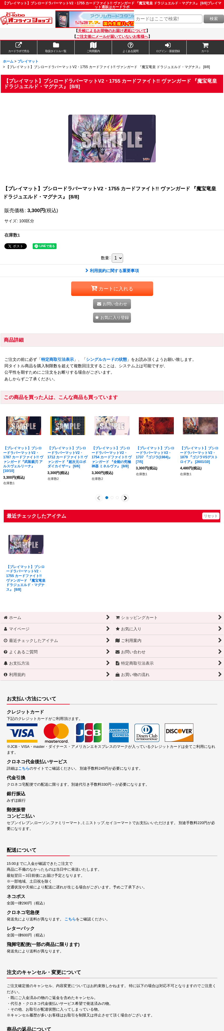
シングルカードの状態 (106, 359)
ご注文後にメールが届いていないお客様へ (112, 37)
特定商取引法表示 (57, 359)
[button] (112, 318)
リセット (211, 516)
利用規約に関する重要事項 (112, 270)
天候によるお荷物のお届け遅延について (112, 31)
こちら (23, 768)
